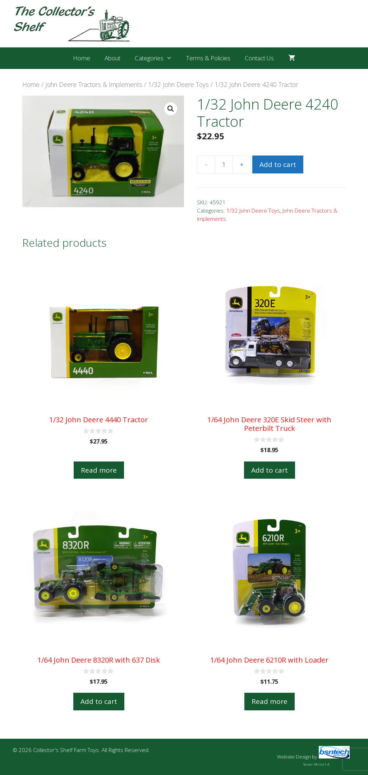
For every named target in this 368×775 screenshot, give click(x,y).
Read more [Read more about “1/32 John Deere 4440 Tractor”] (99, 470)
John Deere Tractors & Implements (93, 84)
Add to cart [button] (269, 470)
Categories (157, 58)
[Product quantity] (224, 164)
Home (81, 58)
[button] (170, 108)
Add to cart (277, 164)
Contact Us (259, 58)
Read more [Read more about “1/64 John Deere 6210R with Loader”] (270, 701)
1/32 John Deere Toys (178, 84)
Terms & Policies (208, 58)
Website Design (294, 756)
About (112, 58)
